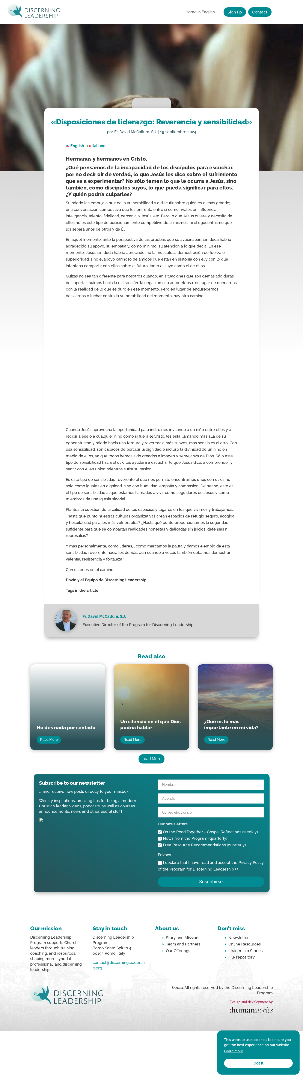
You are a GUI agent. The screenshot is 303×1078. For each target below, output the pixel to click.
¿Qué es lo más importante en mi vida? (231, 724)
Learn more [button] (233, 1051)
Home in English (200, 12)
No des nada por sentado (66, 727)
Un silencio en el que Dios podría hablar (150, 724)
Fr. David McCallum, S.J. (135, 132)
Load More (151, 758)
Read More (49, 740)
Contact (259, 12)
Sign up (235, 12)
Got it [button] (258, 1063)
